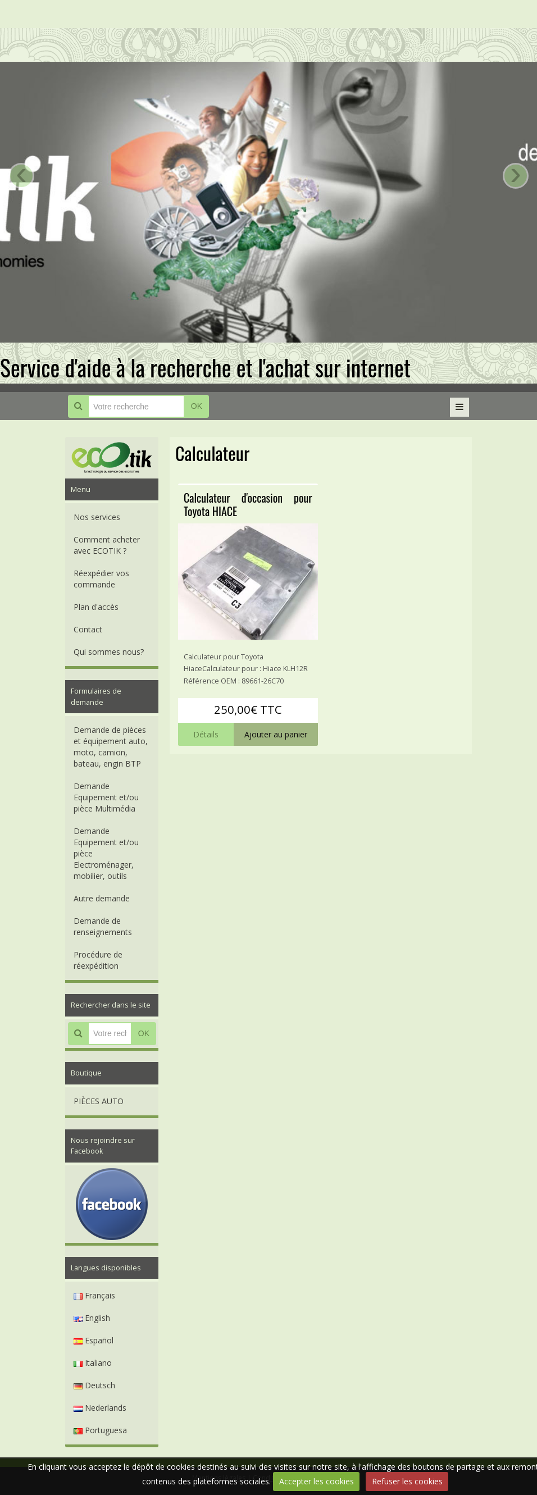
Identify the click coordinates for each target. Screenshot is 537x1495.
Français (94, 1295)
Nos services (97, 517)
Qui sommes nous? (109, 651)
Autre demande (102, 898)
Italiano (93, 1362)
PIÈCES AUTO (99, 1101)
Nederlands (100, 1407)
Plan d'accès (96, 606)
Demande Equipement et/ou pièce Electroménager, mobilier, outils (106, 853)
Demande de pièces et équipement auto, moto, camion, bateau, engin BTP (111, 746)
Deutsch (94, 1385)
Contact (88, 629)
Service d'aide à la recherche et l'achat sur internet (205, 367)
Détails (206, 734)
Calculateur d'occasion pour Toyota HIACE (248, 504)
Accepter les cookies (316, 1481)
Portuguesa (100, 1430)
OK (196, 406)
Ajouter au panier (275, 734)
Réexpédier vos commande (101, 579)
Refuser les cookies (407, 1481)
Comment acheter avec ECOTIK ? (107, 545)
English (92, 1317)
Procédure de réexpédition (98, 960)
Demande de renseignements (103, 926)
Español (93, 1340)
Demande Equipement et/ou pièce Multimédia (106, 797)
